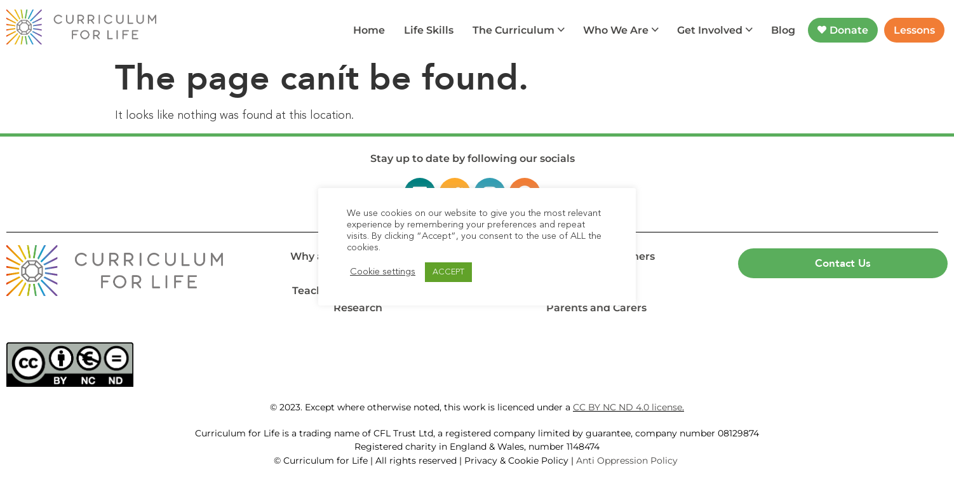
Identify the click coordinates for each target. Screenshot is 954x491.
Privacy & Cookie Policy (516, 460)
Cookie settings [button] (382, 272)
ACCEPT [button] (448, 272)
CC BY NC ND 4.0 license (627, 407)
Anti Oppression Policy (628, 460)
